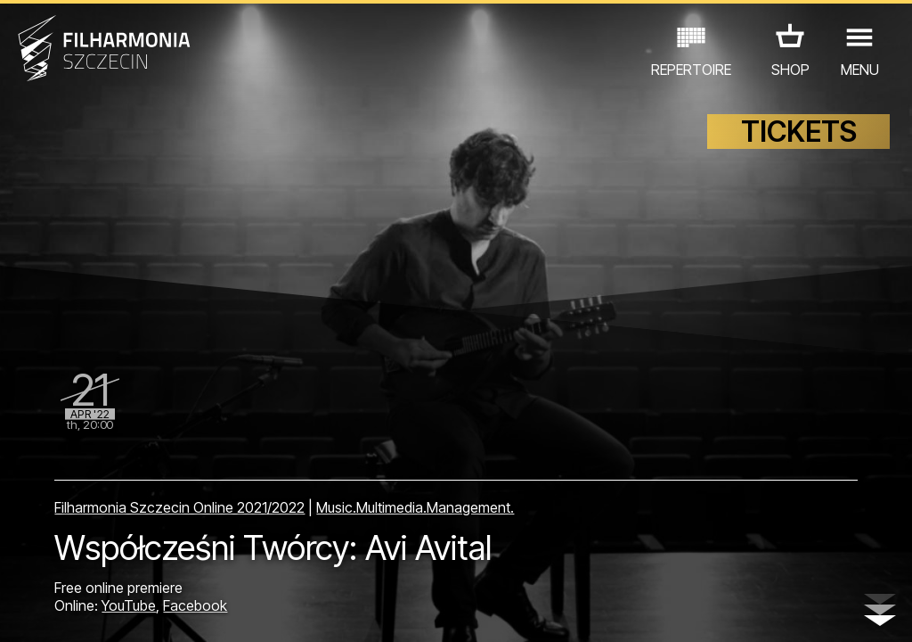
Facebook (195, 605)
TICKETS (799, 131)
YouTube (129, 605)
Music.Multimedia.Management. (415, 507)
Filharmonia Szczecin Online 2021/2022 (179, 507)
